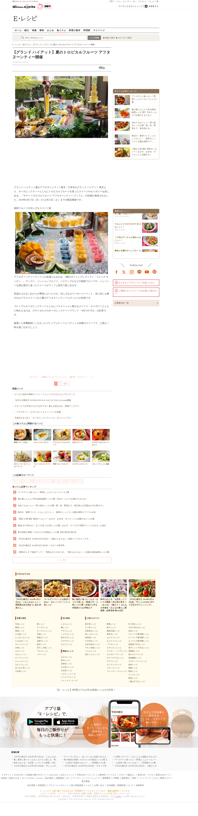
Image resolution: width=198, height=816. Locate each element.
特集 (34, 30)
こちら (118, 796)
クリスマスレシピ (68, 677)
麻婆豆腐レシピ (113, 631)
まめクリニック (67, 775)
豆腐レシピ (41, 634)
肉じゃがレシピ (91, 634)
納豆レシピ (41, 644)
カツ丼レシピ (90, 627)
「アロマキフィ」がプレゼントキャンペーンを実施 (38, 412)
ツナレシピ (41, 654)
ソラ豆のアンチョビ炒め (126, 238)
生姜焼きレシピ (91, 631)
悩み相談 (49, 778)
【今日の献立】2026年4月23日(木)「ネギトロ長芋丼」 (42, 545)
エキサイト (153, 6)
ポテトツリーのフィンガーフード (23, 459)
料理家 (86, 30)
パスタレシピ (112, 644)
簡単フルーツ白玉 (23, 436)
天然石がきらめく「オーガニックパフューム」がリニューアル (43, 418)
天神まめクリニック (86, 775)
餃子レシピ (111, 627)
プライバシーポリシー (58, 785)
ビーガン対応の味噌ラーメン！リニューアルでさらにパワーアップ (45, 394)
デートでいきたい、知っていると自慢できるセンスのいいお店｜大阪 (95, 757)
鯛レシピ (64, 627)
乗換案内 (107, 778)
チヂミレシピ (112, 661)
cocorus (40, 778)
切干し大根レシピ (44, 648)
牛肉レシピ (19, 624)
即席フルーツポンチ (62, 458)
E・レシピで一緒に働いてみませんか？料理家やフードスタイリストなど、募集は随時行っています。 (86, 791)
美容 (134, 778)
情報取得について (125, 785)
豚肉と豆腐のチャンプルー (127, 251)
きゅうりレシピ (21, 665)
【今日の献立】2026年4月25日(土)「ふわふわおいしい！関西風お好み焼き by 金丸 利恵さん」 (56, 757)
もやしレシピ (20, 654)
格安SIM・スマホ (145, 775)
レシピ (86, 778)
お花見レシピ (66, 670)
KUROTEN (19, 775)
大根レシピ (19, 648)
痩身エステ (165, 778)
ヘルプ (89, 785)
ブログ (122, 775)
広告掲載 (111, 785)
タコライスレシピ (114, 665)
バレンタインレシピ (69, 680)
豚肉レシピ (19, 627)
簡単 (41, 30)
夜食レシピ (133, 678)
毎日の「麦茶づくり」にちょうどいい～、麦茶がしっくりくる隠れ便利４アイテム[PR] (57, 512)
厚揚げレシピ (42, 637)
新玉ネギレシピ (67, 637)
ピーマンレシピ (21, 658)
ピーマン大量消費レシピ (138, 637)
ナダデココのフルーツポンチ (101, 437)
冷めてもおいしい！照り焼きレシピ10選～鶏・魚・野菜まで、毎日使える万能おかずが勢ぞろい (61, 505)
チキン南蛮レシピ (92, 648)
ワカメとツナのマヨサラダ (127, 225)
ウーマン (77, 778)
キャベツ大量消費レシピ (138, 634)
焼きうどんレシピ (92, 654)
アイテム (112, 775)
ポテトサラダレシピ (115, 658)
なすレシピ (19, 651)
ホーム (18, 30)
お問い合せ (99, 785)
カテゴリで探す (125, 38)
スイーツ (78, 481)
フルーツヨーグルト (42, 436)
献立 (26, 30)
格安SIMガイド (163, 775)
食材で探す (110, 38)
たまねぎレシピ (21, 641)
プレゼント (142, 1)
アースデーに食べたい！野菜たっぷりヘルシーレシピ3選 (43, 492)
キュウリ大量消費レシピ (138, 641)
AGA (155, 778)
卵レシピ (40, 624)
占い (134, 1)
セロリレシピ (66, 644)
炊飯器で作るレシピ (136, 644)
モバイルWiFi (28, 778)
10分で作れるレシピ (136, 627)
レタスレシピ (66, 624)
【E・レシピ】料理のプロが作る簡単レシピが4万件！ (86, 690)
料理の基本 (74, 30)
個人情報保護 (77, 785)
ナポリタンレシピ (114, 648)
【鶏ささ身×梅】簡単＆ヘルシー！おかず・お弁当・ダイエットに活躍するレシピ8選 (56, 519)
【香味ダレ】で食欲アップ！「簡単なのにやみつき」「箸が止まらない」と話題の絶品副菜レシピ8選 (63, 552)
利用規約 (42, 785)
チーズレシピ (42, 627)
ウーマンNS (28, 481)
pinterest (154, 271)
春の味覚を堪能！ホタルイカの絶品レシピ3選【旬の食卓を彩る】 (47, 532)
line (139, 271)
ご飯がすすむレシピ (136, 681)
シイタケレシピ (67, 634)
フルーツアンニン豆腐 (101, 458)
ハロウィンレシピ (68, 674)
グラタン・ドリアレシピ (117, 651)
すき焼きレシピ (91, 641)
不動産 (116, 778)
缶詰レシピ (133, 631)
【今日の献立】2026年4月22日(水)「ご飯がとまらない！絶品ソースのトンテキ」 (54, 539)
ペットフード (145, 778)
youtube (147, 271)
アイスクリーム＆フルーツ (62, 437)
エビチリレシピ (113, 637)
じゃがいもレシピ (22, 637)
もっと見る (62, 560)
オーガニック (59, 481)
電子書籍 (86, 781)
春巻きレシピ (112, 634)
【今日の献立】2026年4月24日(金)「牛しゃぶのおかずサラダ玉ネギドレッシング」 (51, 766)
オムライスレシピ (114, 641)
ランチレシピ (134, 675)
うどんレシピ (90, 651)
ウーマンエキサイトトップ (130, 6)
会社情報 (31, 785)
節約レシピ (133, 665)
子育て (111, 1)
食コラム (61, 30)
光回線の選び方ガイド (36, 775)
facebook (116, 271)
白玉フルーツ (81, 436)
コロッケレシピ (113, 668)
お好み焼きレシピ (92, 644)
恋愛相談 (60, 778)
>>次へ (65, 383)
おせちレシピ (66, 657)
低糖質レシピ (134, 651)
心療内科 (102, 775)
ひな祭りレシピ (67, 667)
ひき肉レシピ (20, 634)
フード (70, 481)
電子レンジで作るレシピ (138, 648)
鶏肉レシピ (19, 631)
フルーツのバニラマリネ (42, 459)
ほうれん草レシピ (22, 668)
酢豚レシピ (111, 624)
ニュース (96, 778)
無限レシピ (133, 668)
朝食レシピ (133, 671)
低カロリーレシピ (135, 654)
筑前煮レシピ (90, 637)
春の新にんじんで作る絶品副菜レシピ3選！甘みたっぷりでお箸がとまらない (52, 499)
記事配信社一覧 (122, 303)
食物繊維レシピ (134, 658)
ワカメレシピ (42, 651)
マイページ (99, 30)
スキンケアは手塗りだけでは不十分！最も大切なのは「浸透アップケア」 (48, 406)
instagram (131, 271)
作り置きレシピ (134, 624)
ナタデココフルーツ (81, 458)
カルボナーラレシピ (115, 654)
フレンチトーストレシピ (117, 671)
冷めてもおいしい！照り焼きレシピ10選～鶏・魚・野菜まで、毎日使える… (144, 125)
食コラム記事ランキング (24, 487)
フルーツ (17, 481)
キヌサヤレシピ (67, 641)
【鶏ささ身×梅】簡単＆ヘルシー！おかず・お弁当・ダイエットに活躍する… (144, 152)
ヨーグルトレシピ (44, 631)
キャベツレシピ (21, 644)
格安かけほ (14, 778)
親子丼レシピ (90, 624)
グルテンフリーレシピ (137, 661)
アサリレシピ (66, 631)
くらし (118, 1)
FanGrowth (53, 775)
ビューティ (127, 1)
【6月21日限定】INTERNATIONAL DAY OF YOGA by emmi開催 (43, 400)
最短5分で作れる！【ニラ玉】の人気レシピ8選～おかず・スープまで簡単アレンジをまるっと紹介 (62, 525)
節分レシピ (65, 660)
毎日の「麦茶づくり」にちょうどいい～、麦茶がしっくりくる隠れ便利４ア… (144, 138)
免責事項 (140, 785)
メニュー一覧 (153, 1)
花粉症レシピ (66, 664)
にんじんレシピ (21, 661)
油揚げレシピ (42, 641)
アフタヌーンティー (43, 481)
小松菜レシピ (20, 671)
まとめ (50, 30)
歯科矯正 (126, 778)
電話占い (131, 775)
